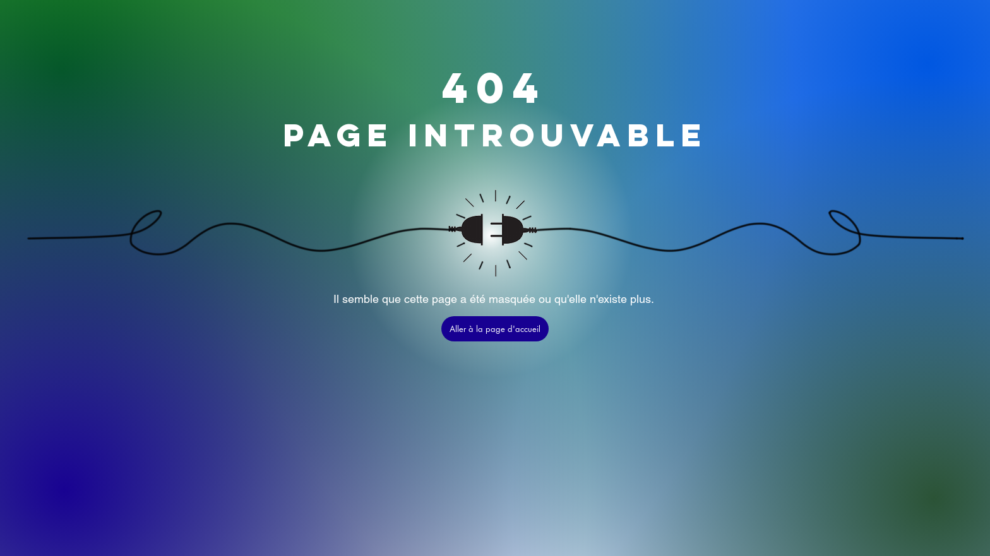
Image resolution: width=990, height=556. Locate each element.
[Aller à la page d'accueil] (495, 328)
